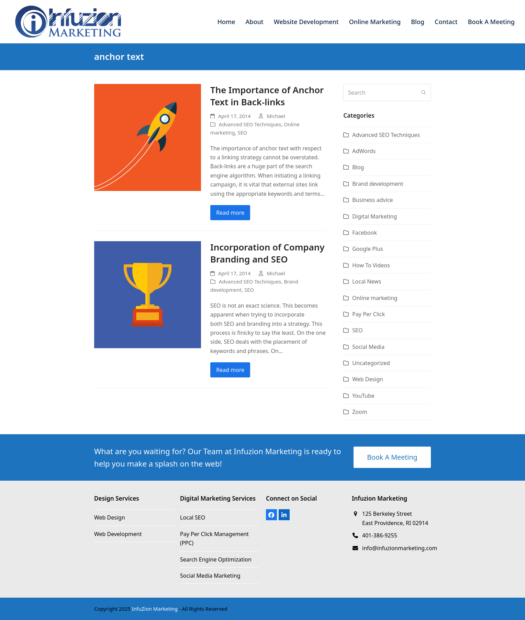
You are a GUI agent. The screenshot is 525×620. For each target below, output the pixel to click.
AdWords (364, 151)
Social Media (368, 347)
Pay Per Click (368, 314)
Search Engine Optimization (216, 559)
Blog (358, 167)
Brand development (377, 184)
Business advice (372, 200)
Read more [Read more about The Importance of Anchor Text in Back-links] (230, 212)
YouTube (363, 395)
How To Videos (371, 265)
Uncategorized (371, 363)
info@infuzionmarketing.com (399, 548)
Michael (276, 116)
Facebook (364, 232)
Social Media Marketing (210, 575)
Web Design (367, 379)
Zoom (359, 412)
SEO (242, 132)
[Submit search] (423, 92)
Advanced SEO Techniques (250, 124)
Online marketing (374, 298)
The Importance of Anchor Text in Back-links (267, 96)
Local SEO (192, 517)
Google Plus (367, 249)
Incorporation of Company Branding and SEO (267, 253)
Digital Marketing (374, 216)
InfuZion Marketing (155, 608)
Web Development (118, 534)
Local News (366, 281)
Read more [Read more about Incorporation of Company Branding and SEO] (230, 370)
